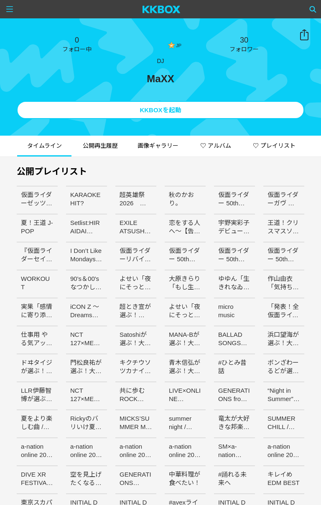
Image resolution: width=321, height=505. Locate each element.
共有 (304, 35)
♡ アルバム (215, 145)
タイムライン (44, 145)
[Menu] (10, 9)
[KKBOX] (161, 9)
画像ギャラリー (158, 145)
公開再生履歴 (100, 145)
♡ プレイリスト (274, 145)
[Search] (313, 9)
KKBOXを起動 (160, 110)
